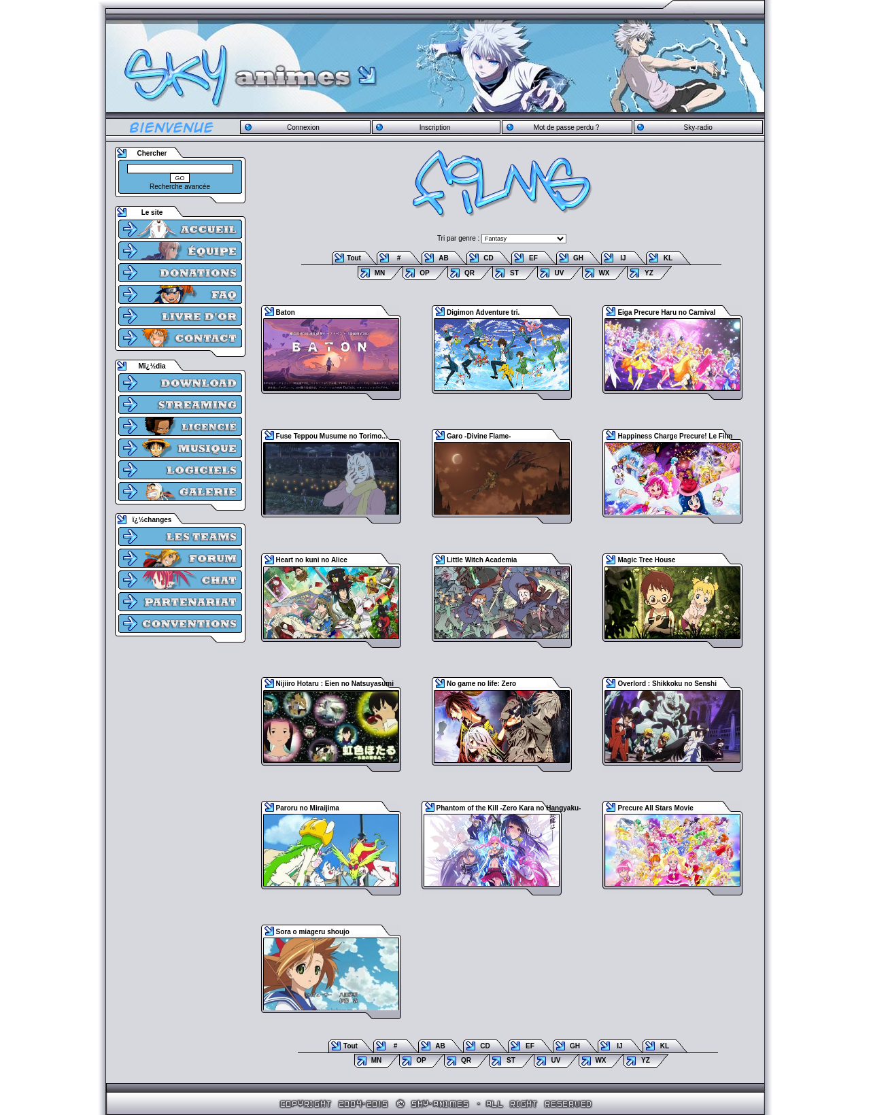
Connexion (303, 127)
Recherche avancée (180, 186)
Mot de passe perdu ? (567, 127)
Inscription (435, 127)
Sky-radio (698, 127)
